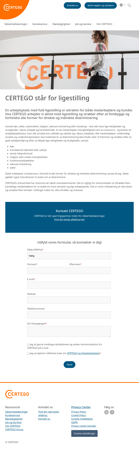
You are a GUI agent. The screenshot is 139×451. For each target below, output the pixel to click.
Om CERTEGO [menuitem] (12, 426)
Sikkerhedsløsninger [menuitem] (16, 411)
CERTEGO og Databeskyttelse (83, 353)
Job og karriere (83, 24)
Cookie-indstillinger (84, 433)
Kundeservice (39, 24)
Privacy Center (81, 407)
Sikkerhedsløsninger (16, 24)
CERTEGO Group (14, 429)
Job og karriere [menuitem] (13, 422)
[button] (122, 4)
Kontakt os (44, 418)
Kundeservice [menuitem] (12, 415)
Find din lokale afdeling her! (69, 219)
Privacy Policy (78, 411)
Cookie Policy (78, 415)
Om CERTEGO (104, 24)
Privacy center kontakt (83, 426)
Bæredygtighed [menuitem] (13, 418)
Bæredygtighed (61, 24)
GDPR (74, 422)
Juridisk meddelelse (82, 418)
